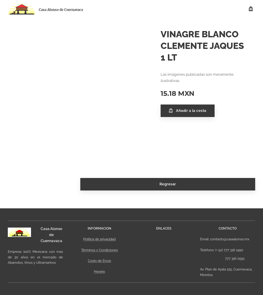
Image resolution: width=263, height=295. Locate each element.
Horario (99, 272)
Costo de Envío (99, 261)
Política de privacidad (99, 239)
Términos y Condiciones (99, 250)
